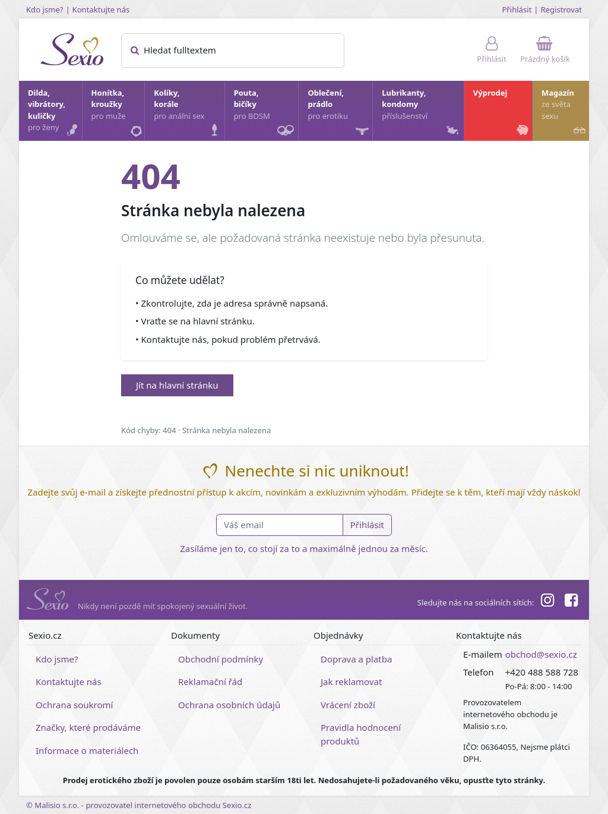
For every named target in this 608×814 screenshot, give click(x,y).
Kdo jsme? (45, 9)
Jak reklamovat (351, 681)
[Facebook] (571, 602)
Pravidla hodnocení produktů (361, 734)
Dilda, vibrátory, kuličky (54, 113)
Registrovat (561, 9)
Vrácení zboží (348, 705)
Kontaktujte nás (101, 9)
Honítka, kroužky (117, 113)
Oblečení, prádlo (339, 114)
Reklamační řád (210, 681)
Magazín (565, 113)
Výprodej (502, 113)
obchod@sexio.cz (541, 654)
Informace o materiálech (87, 750)
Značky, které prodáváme (88, 727)
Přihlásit (516, 9)
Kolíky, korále (188, 113)
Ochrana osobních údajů (229, 705)
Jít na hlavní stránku (177, 385)
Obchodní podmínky (220, 659)
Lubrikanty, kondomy (421, 113)
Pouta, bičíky (265, 114)
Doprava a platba (356, 659)
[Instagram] (547, 602)
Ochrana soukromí (74, 705)
